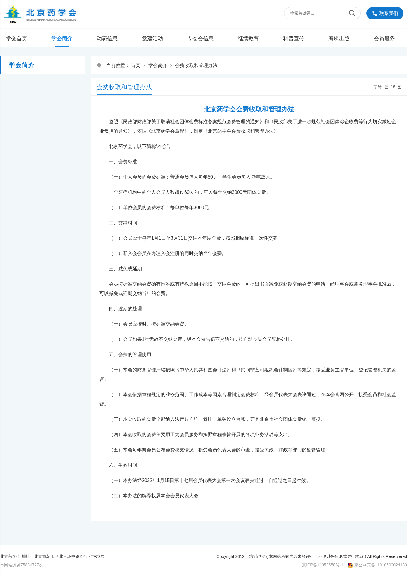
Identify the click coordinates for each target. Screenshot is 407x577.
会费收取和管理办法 (196, 65)
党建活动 (152, 38)
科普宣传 (293, 38)
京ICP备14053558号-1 (322, 565)
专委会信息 (200, 38)
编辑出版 (339, 38)
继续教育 (248, 38)
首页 (135, 65)
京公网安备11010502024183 (380, 565)
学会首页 (16, 38)
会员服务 (384, 38)
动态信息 (107, 38)
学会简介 (61, 38)
